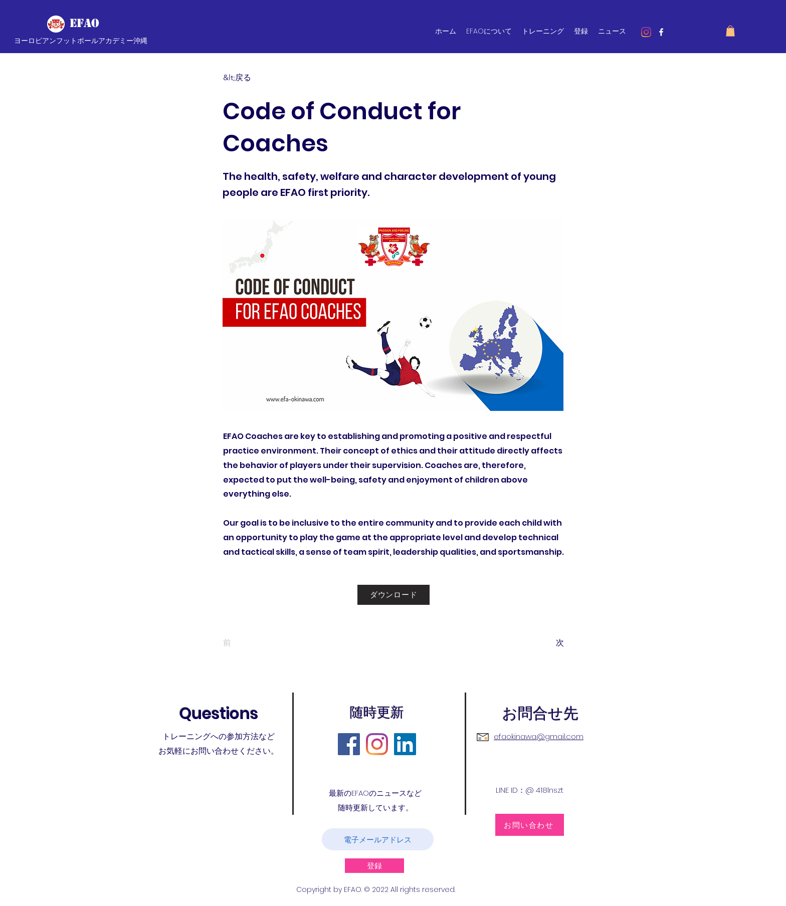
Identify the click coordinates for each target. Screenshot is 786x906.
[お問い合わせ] (529, 825)
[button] (730, 31)
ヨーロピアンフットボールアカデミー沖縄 (80, 41)
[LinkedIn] (405, 744)
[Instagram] (646, 32)
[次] (539, 643)
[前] (256, 643)
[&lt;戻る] (256, 78)
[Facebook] (349, 744)
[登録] (374, 865)
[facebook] (661, 32)
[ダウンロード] (393, 595)
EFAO (84, 23)
